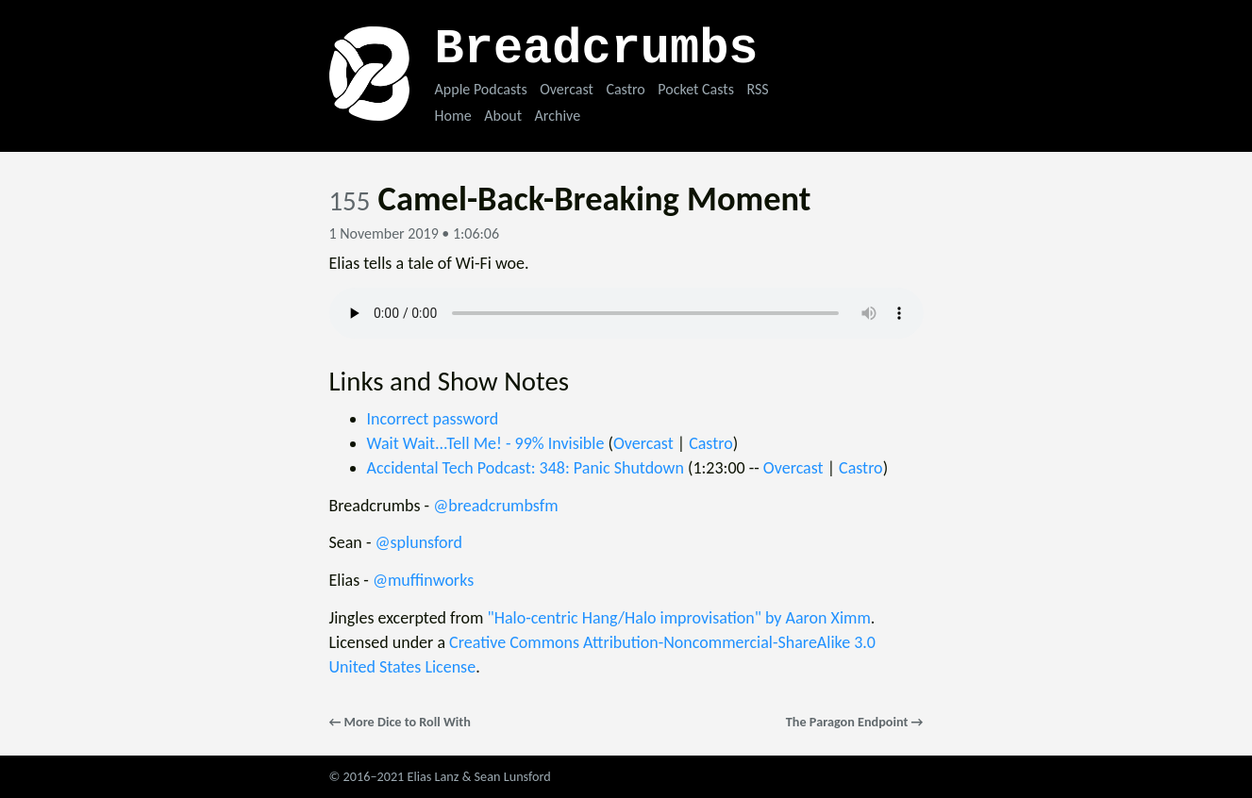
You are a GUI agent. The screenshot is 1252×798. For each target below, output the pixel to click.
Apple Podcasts (481, 89)
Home (453, 116)
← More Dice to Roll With (400, 721)
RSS (757, 89)
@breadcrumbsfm (495, 505)
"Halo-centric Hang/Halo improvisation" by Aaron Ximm (679, 617)
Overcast (566, 89)
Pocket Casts (696, 89)
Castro (625, 89)
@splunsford (418, 542)
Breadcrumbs (597, 49)
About (503, 116)
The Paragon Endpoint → (855, 721)
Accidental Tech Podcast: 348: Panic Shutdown (525, 467)
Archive (557, 116)
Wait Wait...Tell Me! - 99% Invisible (486, 443)
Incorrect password (433, 418)
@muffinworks (423, 580)
